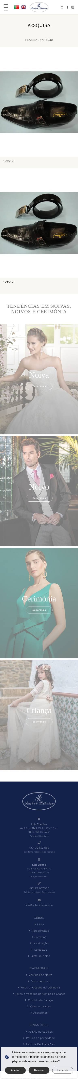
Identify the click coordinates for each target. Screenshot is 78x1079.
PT (16, 7)
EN (23, 7)
